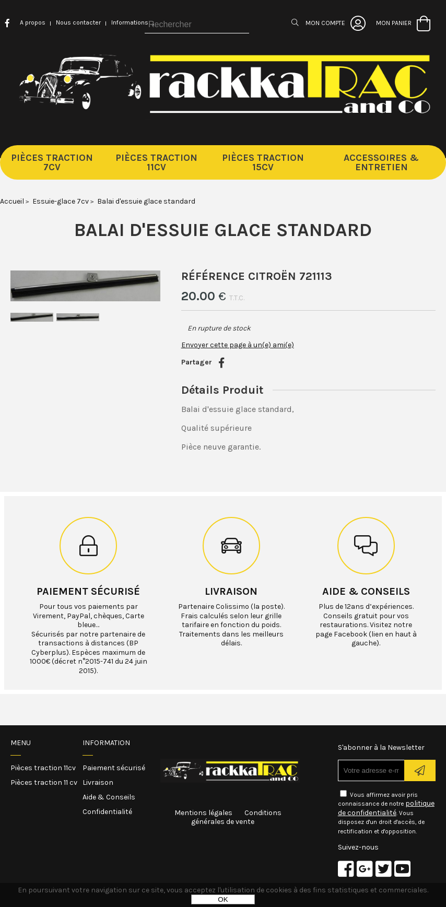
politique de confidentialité (386, 808)
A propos (32, 22)
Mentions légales (203, 812)
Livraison (231, 591)
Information (106, 742)
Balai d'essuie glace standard (223, 229)
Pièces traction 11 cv (43, 782)
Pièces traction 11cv (43, 767)
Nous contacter (78, 22)
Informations (129, 22)
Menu (20, 742)
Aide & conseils (366, 591)
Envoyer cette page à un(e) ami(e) (237, 344)
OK (223, 899)
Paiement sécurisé (88, 591)
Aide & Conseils (109, 797)
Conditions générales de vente (236, 817)
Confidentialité (107, 811)
